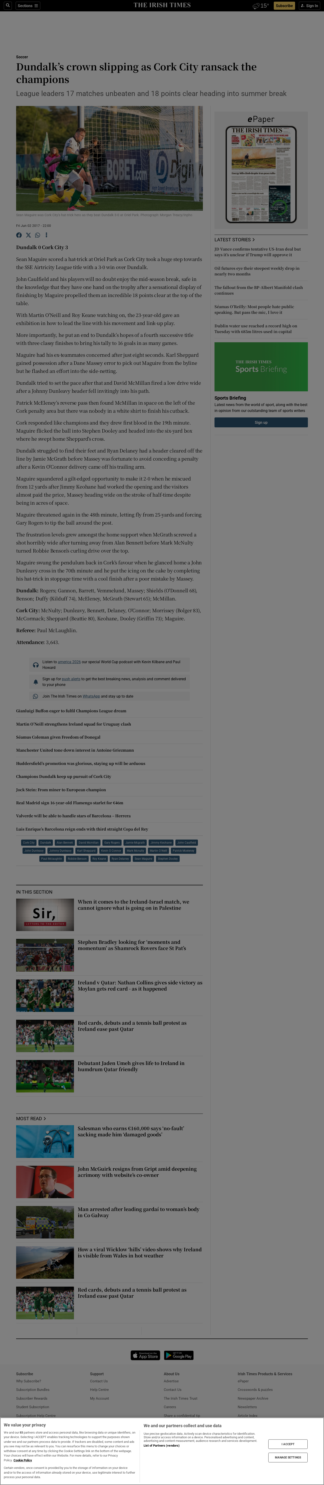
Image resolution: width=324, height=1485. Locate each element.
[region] (162, 1451)
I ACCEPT (288, 1444)
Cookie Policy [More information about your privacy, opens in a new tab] (23, 1460)
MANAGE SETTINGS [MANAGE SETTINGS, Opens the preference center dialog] (288, 1457)
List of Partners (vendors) (162, 1445)
